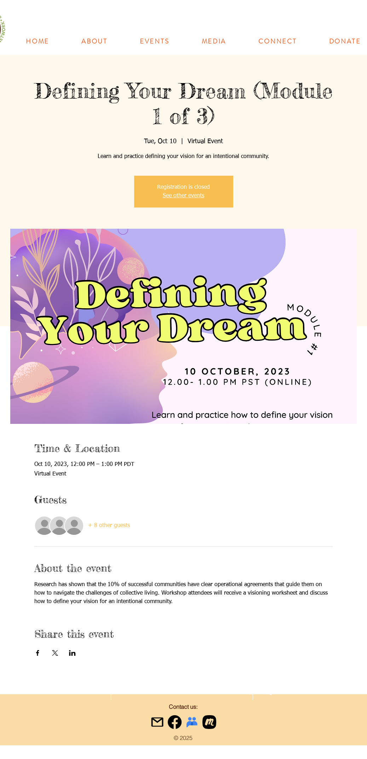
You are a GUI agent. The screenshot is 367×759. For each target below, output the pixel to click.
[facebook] (270, 691)
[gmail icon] (157, 722)
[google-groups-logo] (192, 722)
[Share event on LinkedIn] (72, 653)
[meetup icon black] (209, 722)
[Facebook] (175, 722)
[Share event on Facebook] (37, 653)
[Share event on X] (55, 653)
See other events (183, 196)
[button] (94, 41)
